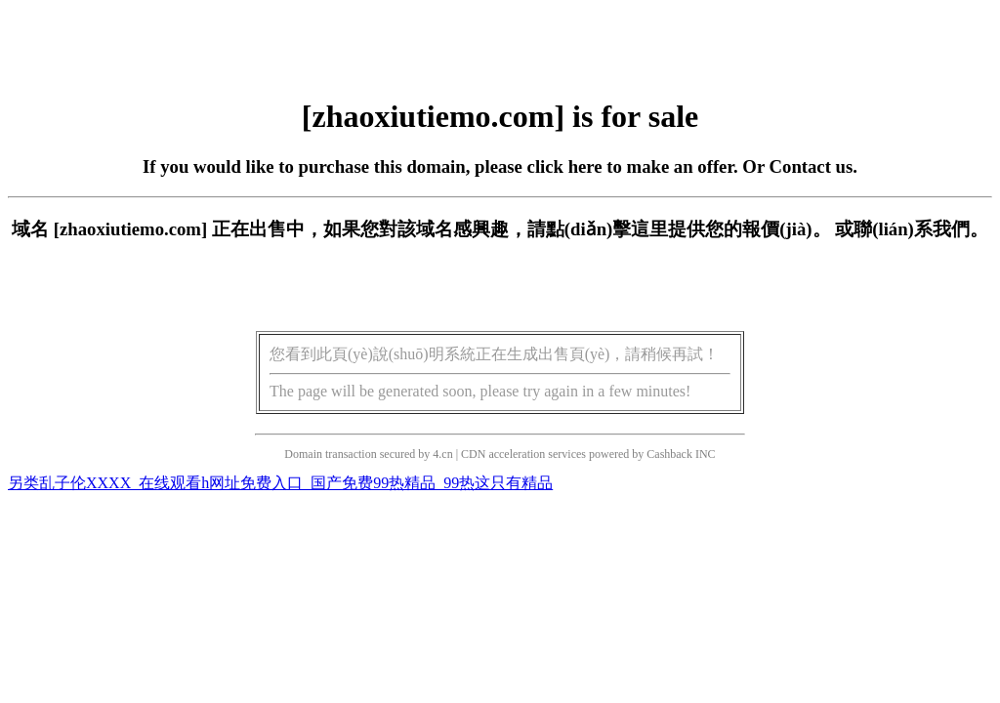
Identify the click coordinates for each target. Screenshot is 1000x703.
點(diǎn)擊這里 (607, 229)
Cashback (669, 454)
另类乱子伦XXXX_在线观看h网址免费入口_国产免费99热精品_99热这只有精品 (280, 483)
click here (565, 166)
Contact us (812, 166)
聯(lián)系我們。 (921, 229)
